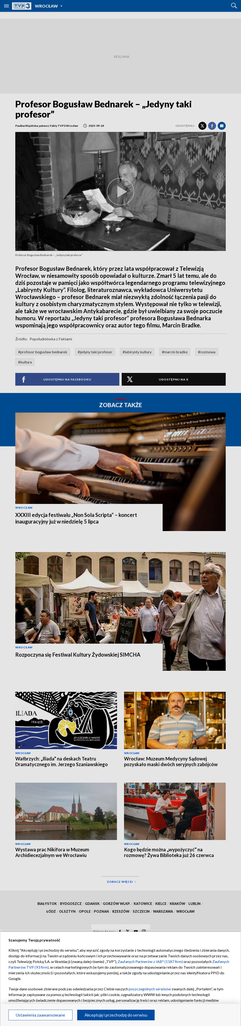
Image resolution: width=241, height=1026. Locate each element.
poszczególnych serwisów (150, 989)
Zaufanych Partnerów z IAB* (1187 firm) (150, 961)
